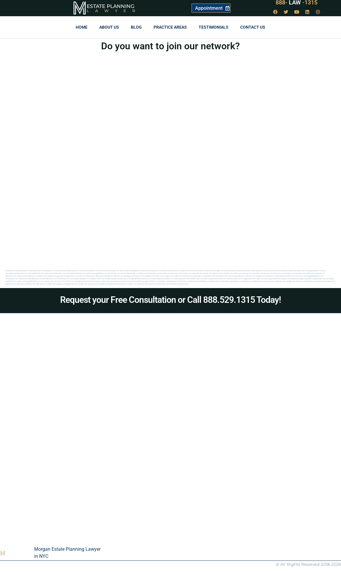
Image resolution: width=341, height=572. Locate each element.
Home (82, 27)
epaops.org (99, 281)
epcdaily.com (129, 276)
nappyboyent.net (249, 278)
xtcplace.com (51, 284)
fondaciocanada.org (112, 278)
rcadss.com (20, 281)
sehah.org (140, 281)
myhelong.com (90, 276)
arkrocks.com (164, 284)
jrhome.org (207, 278)
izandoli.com (103, 284)
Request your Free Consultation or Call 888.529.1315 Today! (170, 300)
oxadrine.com (310, 273)
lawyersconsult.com (219, 278)
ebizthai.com (32, 276)
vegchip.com (48, 281)
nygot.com (259, 278)
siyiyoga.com (320, 273)
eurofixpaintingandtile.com (80, 278)
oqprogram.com (247, 281)
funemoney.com (125, 278)
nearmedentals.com (258, 270)
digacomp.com (71, 284)
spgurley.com (61, 284)
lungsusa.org (117, 281)
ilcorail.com (81, 276)
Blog (136, 27)
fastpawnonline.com (97, 278)
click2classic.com (12, 278)
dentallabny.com (49, 270)
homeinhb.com (220, 276)
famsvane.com (176, 273)
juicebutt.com (236, 281)
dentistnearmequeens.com (172, 270)
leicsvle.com (230, 276)
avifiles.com (237, 273)
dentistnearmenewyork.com (151, 270)
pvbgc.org (163, 281)
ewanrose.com (153, 284)
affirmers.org (155, 281)
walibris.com (178, 276)
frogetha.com (51, 276)
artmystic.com (301, 276)
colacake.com (24, 278)
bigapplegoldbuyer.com (315, 276)
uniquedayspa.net (80, 281)
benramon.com (11, 276)
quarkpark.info (11, 281)
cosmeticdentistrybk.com (129, 273)
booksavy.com (154, 273)
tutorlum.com (271, 276)
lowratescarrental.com (235, 278)
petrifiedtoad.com (203, 281)
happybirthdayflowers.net (34, 281)
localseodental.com (244, 270)
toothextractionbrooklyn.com (55, 273)
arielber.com (109, 276)
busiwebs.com (199, 276)
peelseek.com (320, 278)
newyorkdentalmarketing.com (277, 270)
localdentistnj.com (230, 270)
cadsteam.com (257, 273)
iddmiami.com (41, 284)
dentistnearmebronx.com (89, 270)
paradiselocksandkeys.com (281, 278)
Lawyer (114, 10)
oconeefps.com (191, 281)
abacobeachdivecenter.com (286, 276)
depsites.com (119, 276)
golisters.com (170, 278)
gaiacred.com (61, 276)
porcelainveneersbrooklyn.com (17, 273)
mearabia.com (300, 273)
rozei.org (133, 281)
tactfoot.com (69, 281)
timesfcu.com (159, 276)
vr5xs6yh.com (228, 273)
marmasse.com (175, 284)
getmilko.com (210, 276)
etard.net (182, 281)
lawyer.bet (185, 284)
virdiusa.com (319, 281)
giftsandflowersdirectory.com (142, 278)
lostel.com (91, 281)
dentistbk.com (11, 270)
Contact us (252, 27)
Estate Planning (110, 6)
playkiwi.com (112, 284)
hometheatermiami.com (194, 278)
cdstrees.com (142, 284)
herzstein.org (226, 281)
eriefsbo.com (41, 276)
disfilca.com (311, 281)
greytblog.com (180, 278)
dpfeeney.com (258, 281)
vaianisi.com (168, 276)
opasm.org (126, 281)
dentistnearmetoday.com (214, 270)
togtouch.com (217, 273)
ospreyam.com (280, 281)
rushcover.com (58, 281)
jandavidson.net (173, 281)
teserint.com (122, 284)
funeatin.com (186, 273)
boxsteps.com (165, 273)
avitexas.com (247, 273)
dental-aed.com (216, 281)
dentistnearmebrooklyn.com (109, 270)
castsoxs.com (268, 273)
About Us (109, 27)
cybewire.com (22, 276)
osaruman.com (93, 284)
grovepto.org (107, 281)
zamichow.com (300, 281)
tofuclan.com (207, 273)
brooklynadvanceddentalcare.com (68, 270)
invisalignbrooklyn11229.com (315, 270)
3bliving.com (100, 276)
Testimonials (213, 27)
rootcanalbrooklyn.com (36, 273)
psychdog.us (330, 278)
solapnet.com (261, 276)
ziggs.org (147, 281)
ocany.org (267, 278)
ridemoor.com (251, 276)
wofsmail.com (269, 281)
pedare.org (311, 278)
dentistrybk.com (114, 273)
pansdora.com (240, 276)
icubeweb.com (197, 273)
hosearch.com (139, 276)
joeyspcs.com (289, 273)
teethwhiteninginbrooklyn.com (97, 273)
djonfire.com (31, 284)
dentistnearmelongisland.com (130, 270)
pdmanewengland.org (299, 278)
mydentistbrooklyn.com (296, 270)
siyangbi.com (149, 276)
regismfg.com (22, 284)
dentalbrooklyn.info (23, 270)
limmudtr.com (82, 284)
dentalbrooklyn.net (36, 270)
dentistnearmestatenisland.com (193, 270)
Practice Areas (170, 27)
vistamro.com (132, 284)
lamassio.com (330, 281)
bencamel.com (188, 276)
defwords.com (11, 284)
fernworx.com (279, 273)
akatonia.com (144, 273)
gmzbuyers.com (159, 278)
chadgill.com (290, 281)
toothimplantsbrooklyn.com (76, 273)
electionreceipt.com (63, 278)
